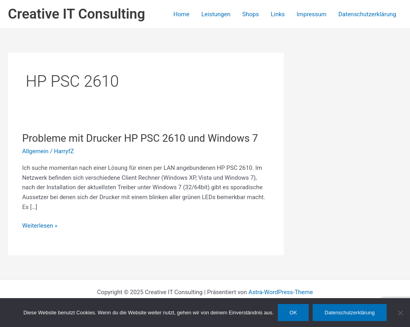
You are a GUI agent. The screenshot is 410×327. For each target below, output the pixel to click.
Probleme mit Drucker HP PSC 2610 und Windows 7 (140, 138)
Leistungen (216, 14)
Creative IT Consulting (76, 14)
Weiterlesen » (39, 226)
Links (278, 14)
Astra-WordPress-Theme (281, 292)
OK (293, 313)
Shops (250, 14)
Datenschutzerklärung (367, 14)
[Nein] (400, 313)
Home (181, 14)
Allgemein (35, 151)
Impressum (311, 14)
